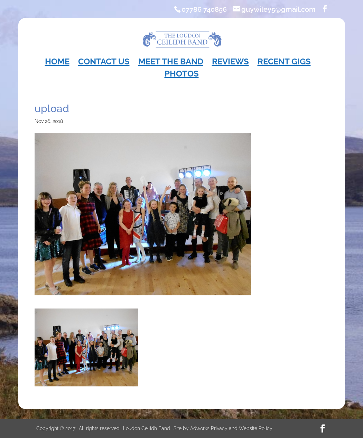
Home (57, 62)
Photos (182, 75)
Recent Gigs (284, 62)
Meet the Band (170, 62)
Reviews (230, 62)
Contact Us (104, 62)
